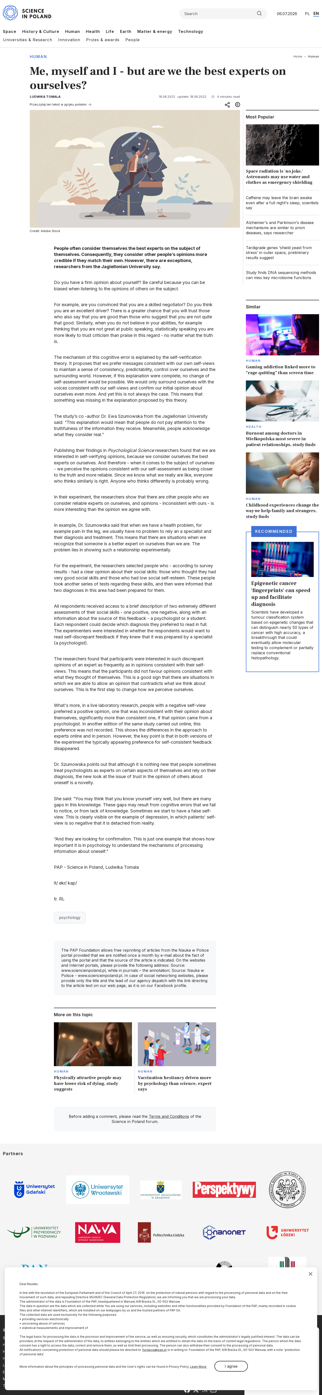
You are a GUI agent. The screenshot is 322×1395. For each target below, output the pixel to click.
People (132, 39)
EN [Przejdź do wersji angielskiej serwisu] (316, 13)
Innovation (69, 39)
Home (297, 56)
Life (110, 31)
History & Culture (40, 31)
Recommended (274, 531)
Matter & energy (154, 31)
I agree (231, 1366)
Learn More (198, 1366)
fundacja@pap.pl (154, 1350)
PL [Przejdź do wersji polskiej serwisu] (307, 13)
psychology (69, 917)
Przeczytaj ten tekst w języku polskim (58, 104)
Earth (125, 31)
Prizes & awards (103, 39)
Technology (190, 31)
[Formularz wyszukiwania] (223, 13)
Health (93, 31)
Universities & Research (27, 39)
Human (72, 31)
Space (9, 31)
